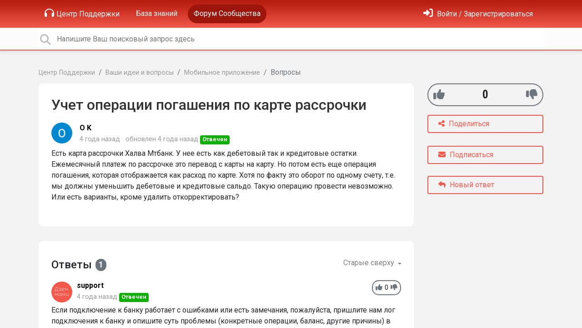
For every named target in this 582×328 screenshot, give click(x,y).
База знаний (156, 13)
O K (85, 127)
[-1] (531, 94)
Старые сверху (369, 262)
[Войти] (478, 14)
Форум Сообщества (227, 13)
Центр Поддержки (82, 13)
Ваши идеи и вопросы (139, 73)
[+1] (439, 94)
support (90, 285)
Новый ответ (466, 184)
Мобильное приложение (222, 73)
